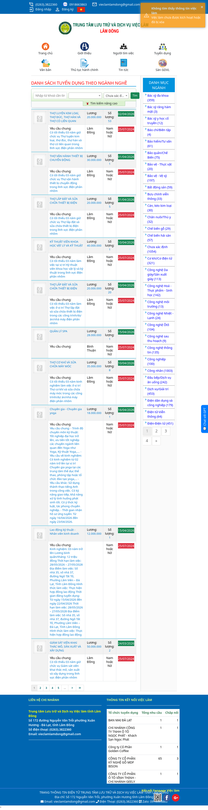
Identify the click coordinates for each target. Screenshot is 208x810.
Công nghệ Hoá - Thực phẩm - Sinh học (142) (159, 290)
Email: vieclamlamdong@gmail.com (69, 801)
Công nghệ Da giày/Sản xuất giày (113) (157, 274)
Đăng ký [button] (64, 9)
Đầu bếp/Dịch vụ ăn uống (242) (159, 379)
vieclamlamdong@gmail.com (119, 4)
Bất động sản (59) (159, 187)
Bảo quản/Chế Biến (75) (157, 155)
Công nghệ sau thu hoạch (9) (158, 338)
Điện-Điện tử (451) (160, 423)
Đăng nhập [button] (40, 9)
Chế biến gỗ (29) (159, 228)
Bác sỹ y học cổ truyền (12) (158, 120)
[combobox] (85, 96)
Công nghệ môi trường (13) (158, 304)
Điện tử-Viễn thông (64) (156, 414)
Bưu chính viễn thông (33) (158, 196)
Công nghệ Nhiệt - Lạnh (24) (160, 315)
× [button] (202, 7)
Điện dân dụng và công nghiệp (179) (160, 402)
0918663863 (78, 4)
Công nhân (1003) (160, 371)
